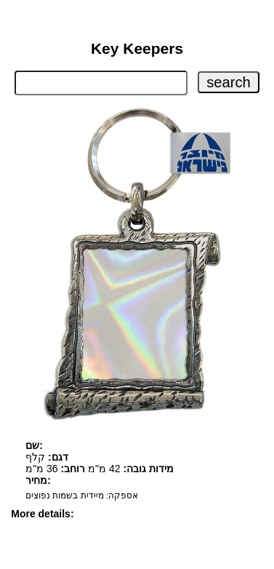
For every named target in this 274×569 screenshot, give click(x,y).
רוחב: (73, 468)
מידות (161, 468)
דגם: (58, 457)
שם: (34, 445)
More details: (42, 514)
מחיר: (38, 480)
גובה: (134, 468)
